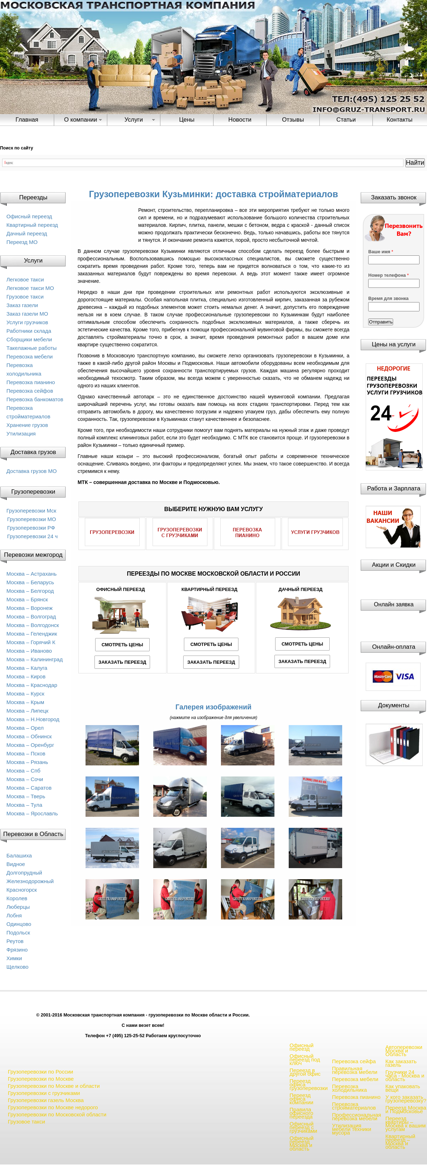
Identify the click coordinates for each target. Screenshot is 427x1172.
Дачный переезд (26, 233)
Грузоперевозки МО (31, 519)
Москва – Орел (25, 728)
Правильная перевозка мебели (354, 1070)
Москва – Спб (23, 771)
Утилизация (21, 433)
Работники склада (28, 331)
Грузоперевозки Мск (31, 511)
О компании (80, 119)
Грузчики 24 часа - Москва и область (404, 1075)
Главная (27, 119)
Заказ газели (22, 305)
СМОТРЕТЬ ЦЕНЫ (122, 644)
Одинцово (18, 924)
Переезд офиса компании (301, 1098)
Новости (240, 119)
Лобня (14, 915)
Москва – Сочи (24, 779)
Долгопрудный (24, 873)
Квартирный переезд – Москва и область (400, 1141)
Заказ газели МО (27, 314)
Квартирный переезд (32, 225)
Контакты (399, 119)
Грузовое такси (24, 297)
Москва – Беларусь (30, 582)
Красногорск (21, 890)
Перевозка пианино (30, 382)
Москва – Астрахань (31, 574)
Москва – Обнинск (29, 736)
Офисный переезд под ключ (304, 1059)
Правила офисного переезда (301, 1113)
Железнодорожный (30, 881)
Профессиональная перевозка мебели (356, 1116)
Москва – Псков (25, 753)
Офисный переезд (29, 216)
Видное (15, 864)
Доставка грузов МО (31, 471)
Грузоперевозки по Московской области (57, 1114)
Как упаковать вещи (402, 1088)
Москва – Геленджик (31, 634)
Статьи (346, 119)
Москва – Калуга (26, 668)
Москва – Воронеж (29, 608)
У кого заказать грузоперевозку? (405, 1099)
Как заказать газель (401, 1063)
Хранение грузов (27, 425)
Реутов (15, 941)
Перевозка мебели (29, 356)
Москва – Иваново (29, 651)
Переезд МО (21, 242)
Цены (186, 119)
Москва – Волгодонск (32, 625)
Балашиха (19, 855)
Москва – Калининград (34, 659)
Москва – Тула (24, 805)
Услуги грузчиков (27, 322)
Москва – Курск (25, 694)
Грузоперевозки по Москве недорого (53, 1107)
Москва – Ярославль (32, 813)
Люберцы (18, 907)
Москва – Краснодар (31, 685)
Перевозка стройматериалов (354, 1106)
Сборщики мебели (29, 339)
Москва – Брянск (27, 599)
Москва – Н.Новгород (33, 719)
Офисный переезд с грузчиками (303, 1127)
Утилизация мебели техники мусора (351, 1129)
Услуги (133, 119)
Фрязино (17, 950)
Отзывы (293, 119)
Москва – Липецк (27, 711)
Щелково (17, 967)
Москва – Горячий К (30, 642)
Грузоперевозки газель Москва (46, 1100)
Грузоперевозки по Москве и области (54, 1086)
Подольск (18, 932)
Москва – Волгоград (31, 616)
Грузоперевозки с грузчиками (44, 1093)
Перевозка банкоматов (34, 399)
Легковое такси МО (30, 288)
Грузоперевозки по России (40, 1072)
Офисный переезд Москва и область (301, 1143)
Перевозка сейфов (29, 391)
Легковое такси (25, 279)
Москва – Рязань (27, 762)
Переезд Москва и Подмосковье (405, 1109)
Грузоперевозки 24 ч (32, 536)
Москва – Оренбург (30, 745)
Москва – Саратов (29, 788)
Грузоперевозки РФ (31, 528)
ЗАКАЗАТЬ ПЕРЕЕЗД (122, 662)
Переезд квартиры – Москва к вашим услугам (405, 1123)
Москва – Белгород (30, 591)
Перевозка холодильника (349, 1088)
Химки (14, 958)
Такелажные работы (31, 348)
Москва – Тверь (25, 796)
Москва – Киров (26, 676)
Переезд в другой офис (304, 1072)
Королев (16, 898)
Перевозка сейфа (354, 1061)
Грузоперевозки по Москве (41, 1079)
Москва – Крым (25, 702)
